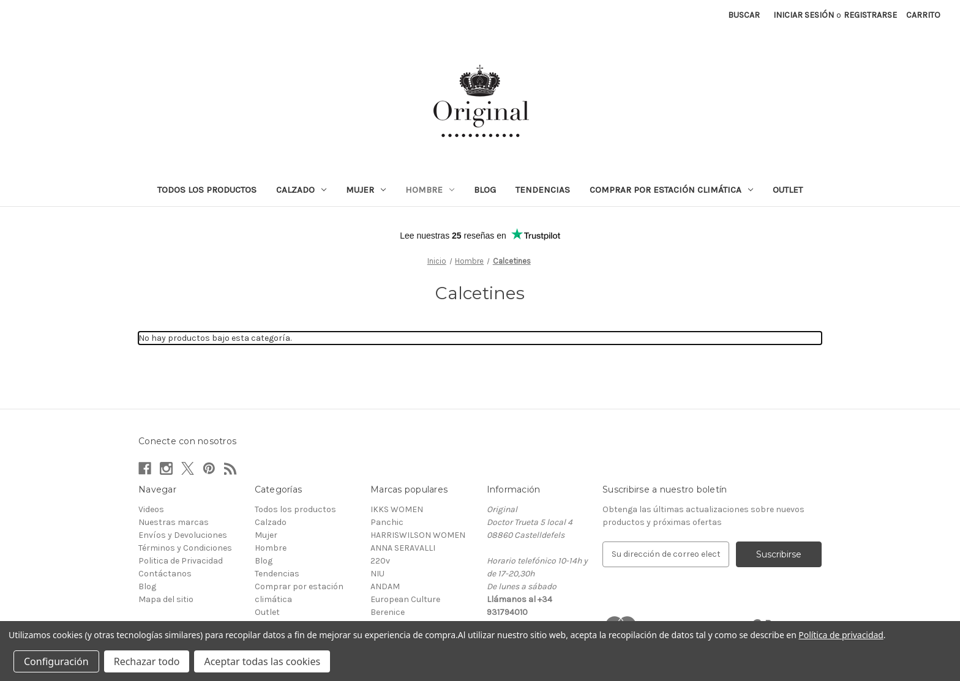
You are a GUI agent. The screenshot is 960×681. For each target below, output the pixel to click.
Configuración (56, 661)
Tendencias (543, 189)
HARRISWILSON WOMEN (417, 535)
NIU (377, 573)
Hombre (429, 189)
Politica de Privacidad (180, 561)
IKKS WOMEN (396, 509)
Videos (151, 509)
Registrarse (870, 15)
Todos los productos (207, 189)
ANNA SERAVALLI (402, 548)
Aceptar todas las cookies (262, 661)
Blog (485, 189)
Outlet (788, 189)
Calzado (301, 189)
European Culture (405, 599)
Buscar (744, 15)
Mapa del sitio (165, 599)
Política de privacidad (840, 635)
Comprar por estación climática (671, 189)
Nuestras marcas (173, 522)
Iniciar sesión (803, 15)
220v (380, 561)
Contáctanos (165, 573)
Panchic (386, 522)
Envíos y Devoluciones (182, 535)
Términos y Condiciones (185, 548)
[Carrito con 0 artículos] (923, 15)
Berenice (387, 612)
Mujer (366, 189)
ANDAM (385, 586)
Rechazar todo (147, 661)
